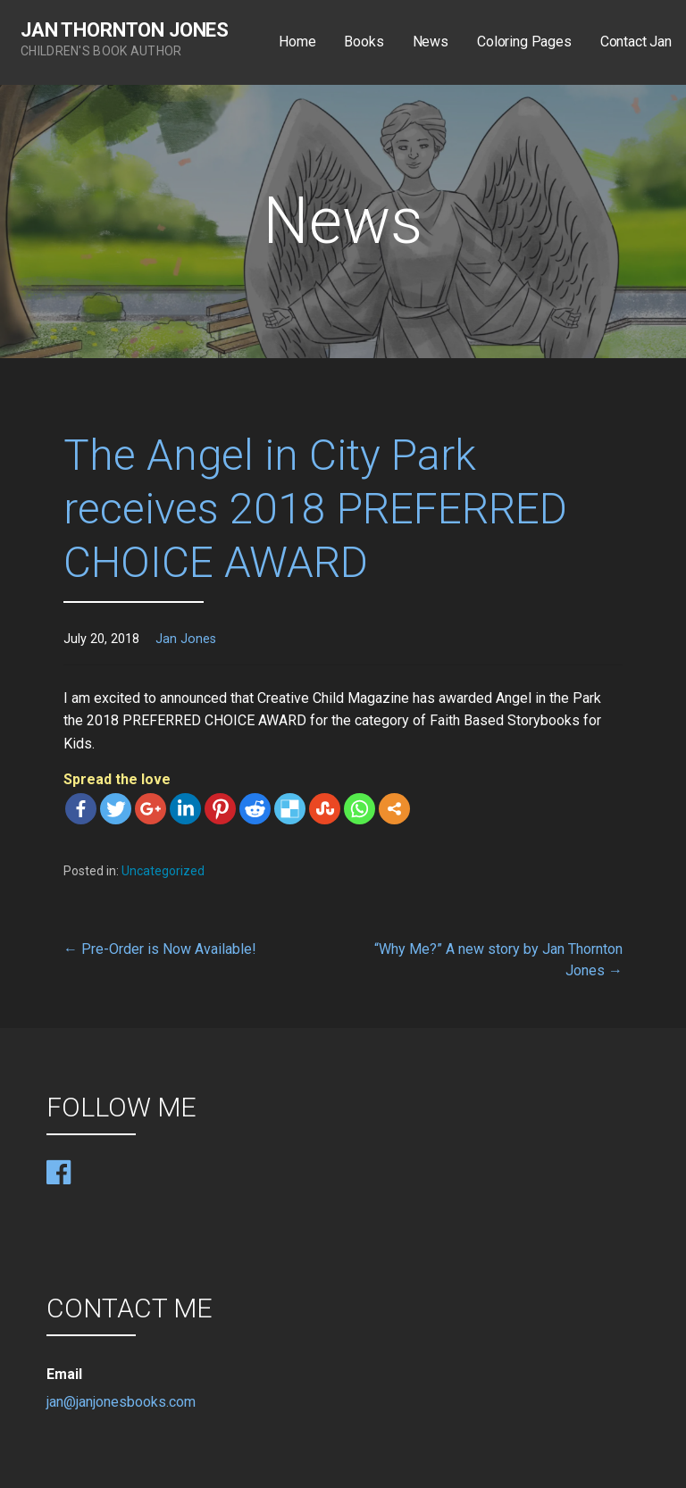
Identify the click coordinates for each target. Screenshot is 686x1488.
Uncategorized (163, 871)
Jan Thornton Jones (125, 30)
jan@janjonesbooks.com (121, 1401)
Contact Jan (636, 41)
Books (363, 41)
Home (297, 41)
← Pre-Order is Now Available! (159, 948)
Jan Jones (185, 639)
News (430, 41)
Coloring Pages (524, 41)
